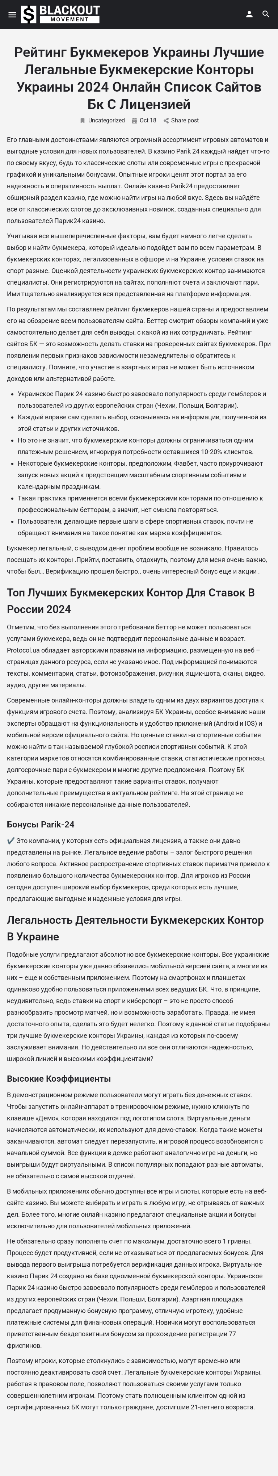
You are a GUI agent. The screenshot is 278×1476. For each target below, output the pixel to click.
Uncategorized (102, 120)
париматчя (221, 864)
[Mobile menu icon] (12, 15)
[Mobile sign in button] (249, 14)
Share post (181, 120)
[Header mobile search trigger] (266, 14)
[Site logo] (61, 14)
